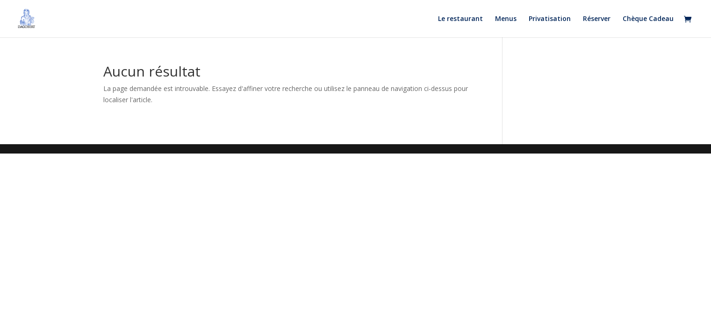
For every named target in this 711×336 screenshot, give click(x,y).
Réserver (596, 19)
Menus (506, 19)
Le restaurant (460, 19)
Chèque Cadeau (648, 19)
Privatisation (550, 19)
